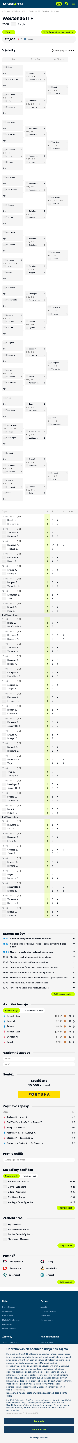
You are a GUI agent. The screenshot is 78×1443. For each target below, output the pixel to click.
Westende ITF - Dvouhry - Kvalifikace (44, 11)
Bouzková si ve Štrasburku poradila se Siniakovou (34, 967)
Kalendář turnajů (50, 1336)
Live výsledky (13, 1261)
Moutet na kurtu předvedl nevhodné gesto (31, 952)
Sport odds (49, 1268)
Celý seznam (66, 1245)
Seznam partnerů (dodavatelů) (22, 1413)
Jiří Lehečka (7, 1311)
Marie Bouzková (9, 1329)
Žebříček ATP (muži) (10, 1342)
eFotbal (47, 1275)
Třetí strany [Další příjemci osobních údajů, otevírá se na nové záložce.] (19, 1389)
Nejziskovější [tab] (11, 1176)
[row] (39, 520)
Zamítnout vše (39, 1429)
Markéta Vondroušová (11, 1320)
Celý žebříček (65, 1208)
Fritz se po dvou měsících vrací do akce (29, 982)
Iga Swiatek (7, 1324)
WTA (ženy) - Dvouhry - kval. (58, 32)
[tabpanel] (39, 1029)
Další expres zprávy (63, 994)
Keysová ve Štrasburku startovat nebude (29, 988)
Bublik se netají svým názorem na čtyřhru (31, 938)
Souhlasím (39, 1421)
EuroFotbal (11, 1275)
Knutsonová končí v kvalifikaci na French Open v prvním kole (39, 977)
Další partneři (66, 1282)
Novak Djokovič (8, 1307)
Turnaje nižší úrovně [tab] (33, 1010)
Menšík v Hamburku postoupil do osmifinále (30, 957)
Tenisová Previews (48, 1311)
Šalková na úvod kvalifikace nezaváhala (29, 962)
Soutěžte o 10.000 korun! (39, 1083)
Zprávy (47, 1261)
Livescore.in (12, 1268)
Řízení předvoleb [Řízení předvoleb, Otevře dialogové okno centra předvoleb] (39, 1437)
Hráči (5, 1301)
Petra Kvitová (7, 1316)
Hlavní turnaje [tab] (11, 1010)
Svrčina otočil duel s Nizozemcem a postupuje (32, 972)
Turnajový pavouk (63, 50)
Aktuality (44, 1307)
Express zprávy (47, 1320)
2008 (9, 32)
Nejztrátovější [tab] (29, 1176)
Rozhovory (45, 1316)
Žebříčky (7, 1336)
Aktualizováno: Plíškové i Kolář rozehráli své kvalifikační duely (38, 945)
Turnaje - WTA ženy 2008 (14, 11)
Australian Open (47, 1342)
